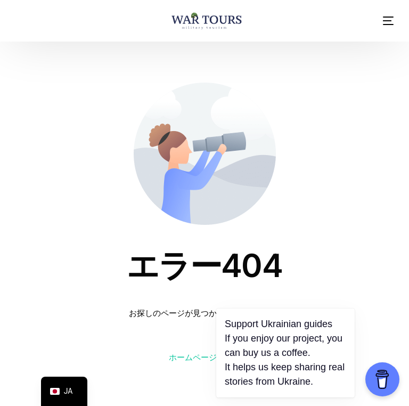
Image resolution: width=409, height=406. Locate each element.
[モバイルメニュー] (380, 20)
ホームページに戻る (205, 357)
